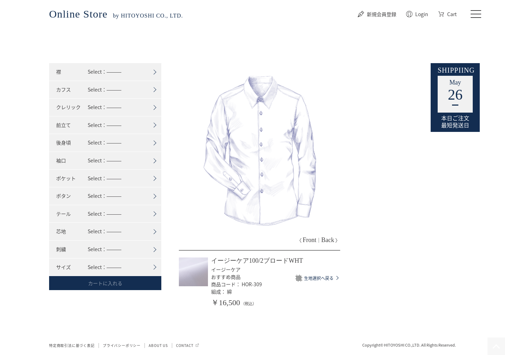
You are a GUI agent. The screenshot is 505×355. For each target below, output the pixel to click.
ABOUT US (158, 345)
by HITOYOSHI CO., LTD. (116, 16)
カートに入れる (105, 283)
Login (421, 14)
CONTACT (185, 345)
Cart (452, 14)
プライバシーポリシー (122, 345)
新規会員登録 (381, 14)
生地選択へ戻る (319, 278)
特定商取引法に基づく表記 (72, 345)
